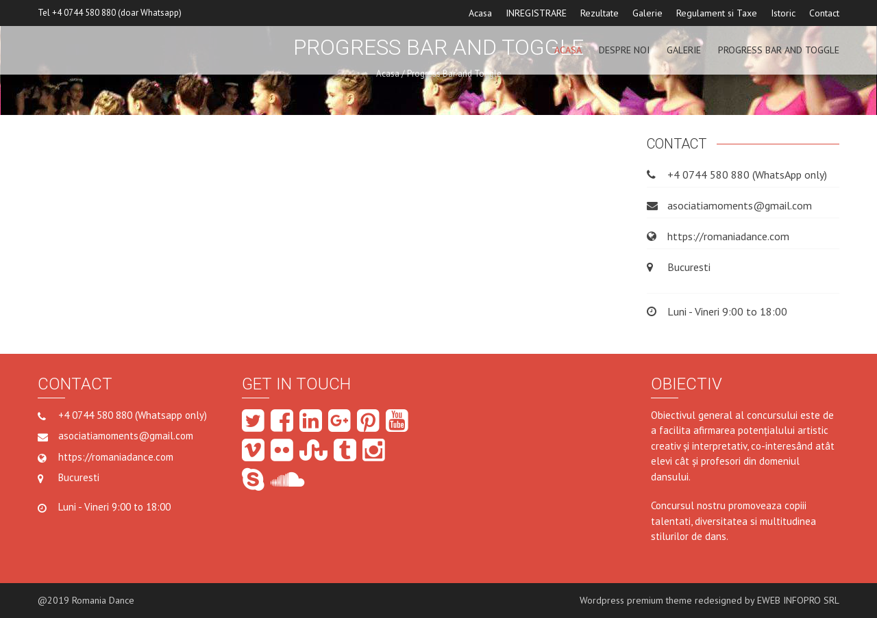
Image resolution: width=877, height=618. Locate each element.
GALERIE (684, 50)
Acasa (480, 13)
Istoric (783, 13)
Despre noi (624, 50)
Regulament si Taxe (716, 13)
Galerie (647, 13)
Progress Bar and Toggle (778, 50)
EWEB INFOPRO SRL (798, 600)
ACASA (568, 50)
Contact (824, 13)
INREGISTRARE (536, 13)
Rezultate (599, 13)
